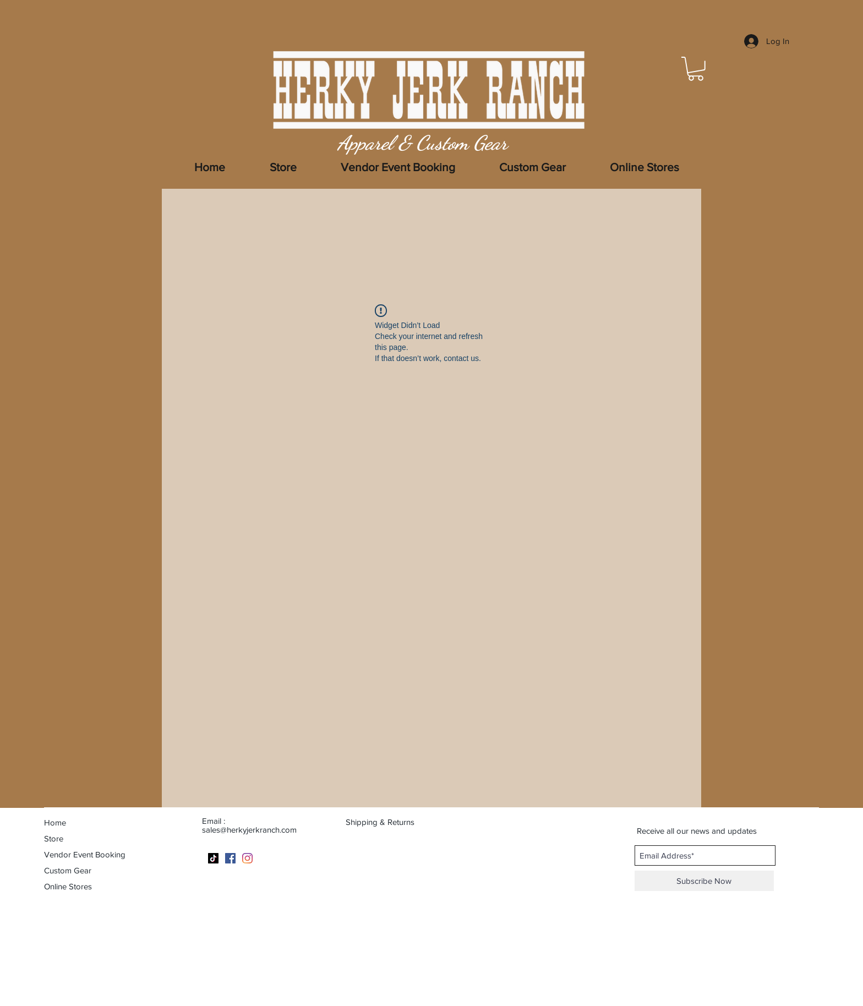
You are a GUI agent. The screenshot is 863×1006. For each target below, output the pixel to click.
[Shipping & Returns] (387, 822)
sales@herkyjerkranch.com (249, 829)
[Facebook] (230, 858)
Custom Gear (67, 870)
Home (55, 822)
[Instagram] (247, 858)
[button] (695, 69)
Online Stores (68, 886)
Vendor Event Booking (84, 854)
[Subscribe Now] (704, 881)
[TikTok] (213, 858)
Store (53, 838)
